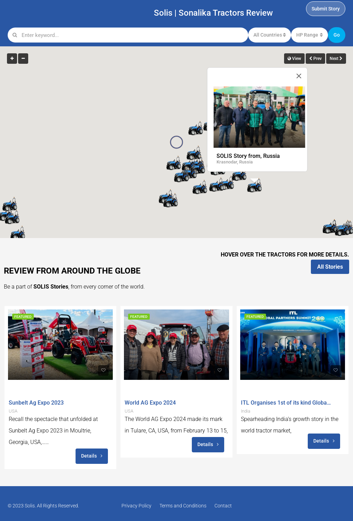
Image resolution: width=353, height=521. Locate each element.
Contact (223, 505)
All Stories (330, 266)
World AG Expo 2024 (150, 402)
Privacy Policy (136, 505)
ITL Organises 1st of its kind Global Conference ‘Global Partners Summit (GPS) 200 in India (286, 402)
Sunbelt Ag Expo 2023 (36, 402)
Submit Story (326, 9)
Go (337, 35)
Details (91, 456)
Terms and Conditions (182, 505)
